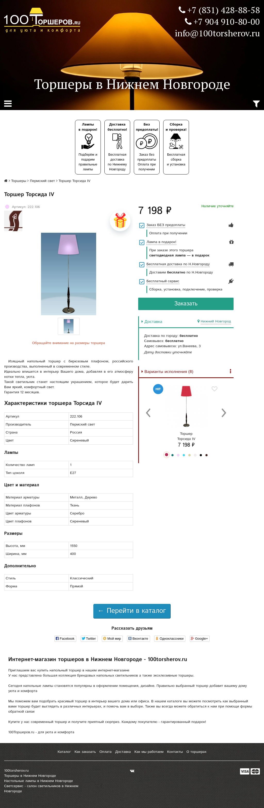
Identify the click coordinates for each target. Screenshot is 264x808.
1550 (73, 545)
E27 (73, 473)
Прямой (76, 586)
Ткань (74, 505)
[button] (166, 454)
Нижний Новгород (216, 321)
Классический (81, 578)
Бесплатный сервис (162, 281)
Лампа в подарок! (161, 242)
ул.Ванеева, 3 (189, 346)
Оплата (106, 751)
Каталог (64, 751)
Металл (76, 497)
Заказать (186, 304)
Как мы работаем (148, 751)
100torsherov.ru (16, 770)
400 (73, 553)
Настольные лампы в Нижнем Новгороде (38, 781)
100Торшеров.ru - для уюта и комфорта (41, 732)
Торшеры (18, 181)
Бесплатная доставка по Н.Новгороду (178, 264)
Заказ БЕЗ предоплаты (165, 225)
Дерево (91, 497)
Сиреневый (79, 521)
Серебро (77, 513)
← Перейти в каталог (131, 611)
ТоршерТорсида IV (186, 436)
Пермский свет (42, 181)
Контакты (175, 751)
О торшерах (196, 751)
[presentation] (148, 412)
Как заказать (85, 751)
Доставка (123, 751)
